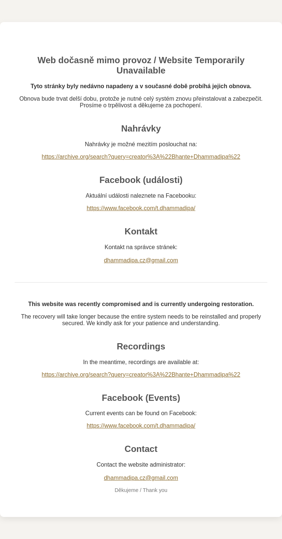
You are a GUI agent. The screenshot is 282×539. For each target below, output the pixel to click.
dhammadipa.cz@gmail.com (141, 260)
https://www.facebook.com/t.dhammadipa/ (141, 208)
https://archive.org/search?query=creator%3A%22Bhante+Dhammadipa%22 (141, 157)
